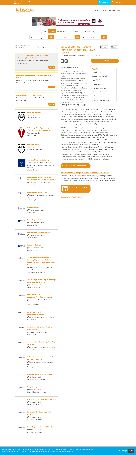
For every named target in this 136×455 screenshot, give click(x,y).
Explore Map (61, 31)
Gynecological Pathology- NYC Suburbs (41, 427)
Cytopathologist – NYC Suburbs (38, 387)
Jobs (104, 10)
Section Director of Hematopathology (30, 95)
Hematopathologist (34, 144)
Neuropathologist (33, 207)
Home (96, 10)
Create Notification (49, 48)
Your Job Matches (74, 31)
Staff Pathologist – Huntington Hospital (41, 399)
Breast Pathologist (34, 112)
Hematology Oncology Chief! (37, 192)
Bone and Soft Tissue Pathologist (39, 232)
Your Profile (115, 10)
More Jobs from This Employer (71, 197)
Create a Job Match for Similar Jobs (76, 165)
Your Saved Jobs (88, 31)
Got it (131, 451)
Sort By (18, 48)
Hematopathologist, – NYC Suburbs (40, 374)
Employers (116, 2)
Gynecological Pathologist (36, 220)
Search (44, 31)
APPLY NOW (105, 61)
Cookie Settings (121, 451)
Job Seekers (104, 2)
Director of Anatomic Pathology (38, 160)
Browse (52, 31)
